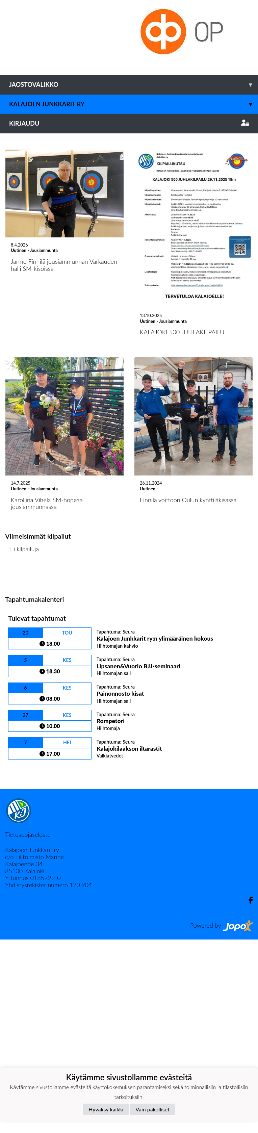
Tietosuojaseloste (27, 1028)
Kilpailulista (22, 768)
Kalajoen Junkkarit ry (133, 104)
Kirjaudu (129, 123)
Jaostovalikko (133, 84)
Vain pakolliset (152, 1109)
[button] (19, 230)
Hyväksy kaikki (105, 1109)
